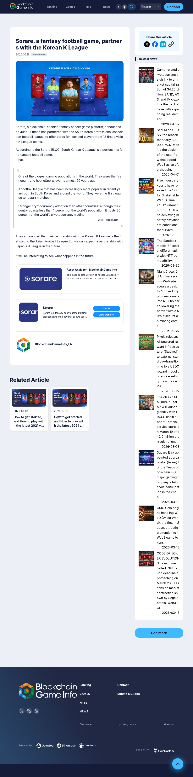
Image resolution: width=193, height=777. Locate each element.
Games (70, 6)
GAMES (85, 694)
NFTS (84, 703)
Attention (168, 724)
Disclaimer (86, 724)
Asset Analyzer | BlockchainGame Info (93, 271)
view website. (107, 315)
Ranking (86, 685)
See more (159, 633)
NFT (88, 6)
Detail (106, 308)
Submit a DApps (129, 694)
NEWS (84, 711)
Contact (123, 685)
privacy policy (128, 724)
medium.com (112, 220)
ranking (52, 6)
